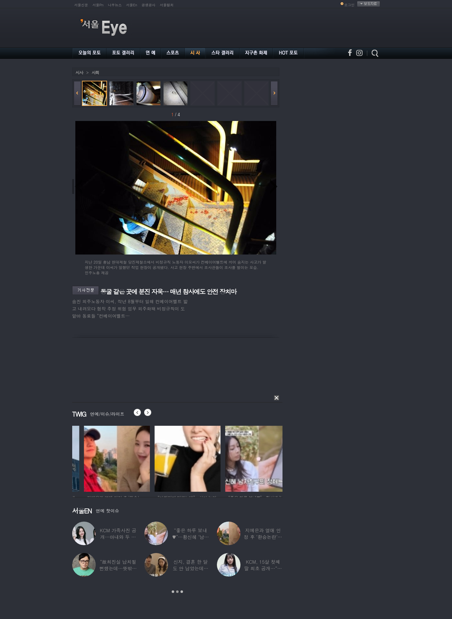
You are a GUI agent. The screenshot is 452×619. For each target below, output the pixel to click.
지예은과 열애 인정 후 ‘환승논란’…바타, (263, 537)
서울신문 (81, 5)
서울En (131, 5)
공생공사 (148, 5)
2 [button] (177, 591)
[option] (84, 458)
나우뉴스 (115, 5)
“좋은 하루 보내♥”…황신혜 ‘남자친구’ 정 (190, 537)
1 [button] (173, 591)
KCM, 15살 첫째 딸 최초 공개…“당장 (263, 568)
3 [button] (181, 591)
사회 (95, 72)
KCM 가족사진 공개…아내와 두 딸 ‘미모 (118, 537)
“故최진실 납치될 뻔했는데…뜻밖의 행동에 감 (118, 568)
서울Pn (98, 5)
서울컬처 (167, 5)
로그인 (349, 5)
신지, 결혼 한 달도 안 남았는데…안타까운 (190, 568)
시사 (79, 72)
